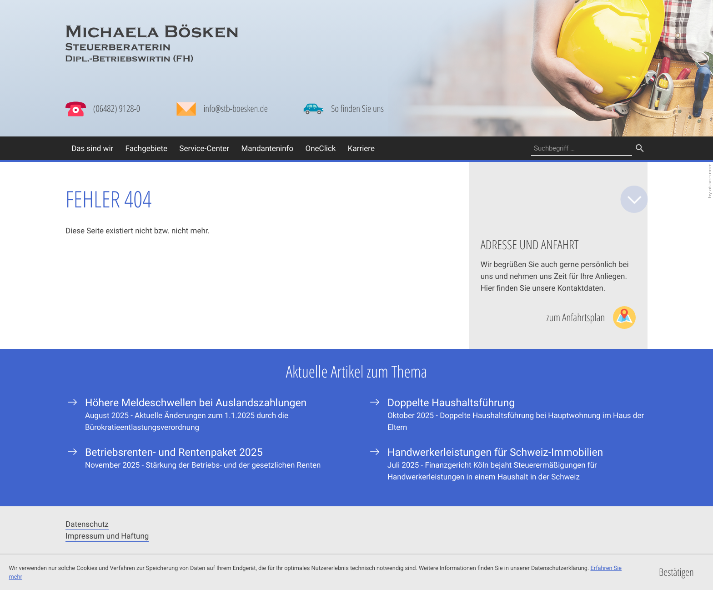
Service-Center (204, 148)
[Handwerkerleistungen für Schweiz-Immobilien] (508, 464)
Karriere (361, 148)
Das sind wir (92, 148)
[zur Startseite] (151, 43)
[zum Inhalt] (634, 199)
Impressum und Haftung (107, 535)
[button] (102, 109)
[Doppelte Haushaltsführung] (508, 414)
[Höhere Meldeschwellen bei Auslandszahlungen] (205, 414)
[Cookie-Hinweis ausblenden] (676, 572)
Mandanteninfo (267, 148)
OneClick (321, 148)
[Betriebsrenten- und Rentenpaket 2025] (205, 458)
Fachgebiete (146, 148)
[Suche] (581, 148)
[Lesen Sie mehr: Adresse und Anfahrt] (591, 317)
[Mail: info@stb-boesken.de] (222, 111)
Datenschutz (87, 524)
